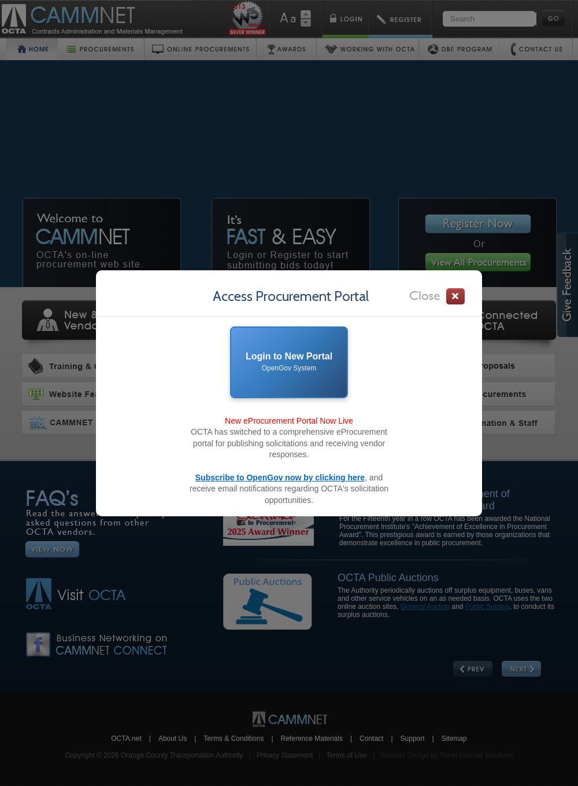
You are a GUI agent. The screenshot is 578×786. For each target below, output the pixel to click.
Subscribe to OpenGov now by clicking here (280, 477)
